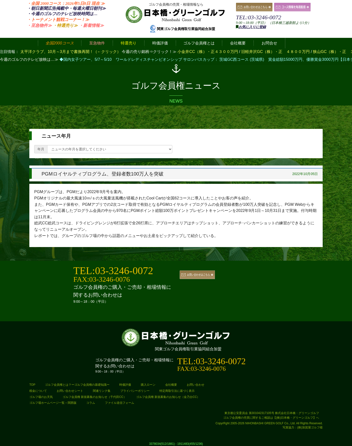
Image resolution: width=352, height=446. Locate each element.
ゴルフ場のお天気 (41, 397)
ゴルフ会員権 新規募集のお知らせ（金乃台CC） (168, 397)
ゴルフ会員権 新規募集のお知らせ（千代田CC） (94, 397)
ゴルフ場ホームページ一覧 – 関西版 (53, 403)
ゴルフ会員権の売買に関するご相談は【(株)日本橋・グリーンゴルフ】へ (271, 417)
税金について (38, 391)
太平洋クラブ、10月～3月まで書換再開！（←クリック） (70, 52)
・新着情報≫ (91, 25)
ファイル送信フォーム (119, 403)
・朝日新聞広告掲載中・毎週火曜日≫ (66, 8)
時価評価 (125, 384)
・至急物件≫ (39, 25)
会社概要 (171, 384)
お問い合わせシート (70, 391)
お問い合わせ (195, 384)
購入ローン (148, 384)
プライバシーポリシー (135, 391)
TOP (32, 384)
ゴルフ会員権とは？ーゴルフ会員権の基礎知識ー (77, 384)
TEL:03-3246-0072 (258, 17)
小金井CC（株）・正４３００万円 (208, 52)
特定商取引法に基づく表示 (177, 391)
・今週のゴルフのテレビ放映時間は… (62, 13)
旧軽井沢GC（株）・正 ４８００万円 (276, 52)
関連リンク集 (101, 391)
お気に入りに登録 (252, 27)
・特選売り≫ (65, 25)
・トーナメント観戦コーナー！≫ (58, 19)
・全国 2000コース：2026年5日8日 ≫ (66, 3)
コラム (90, 403)
